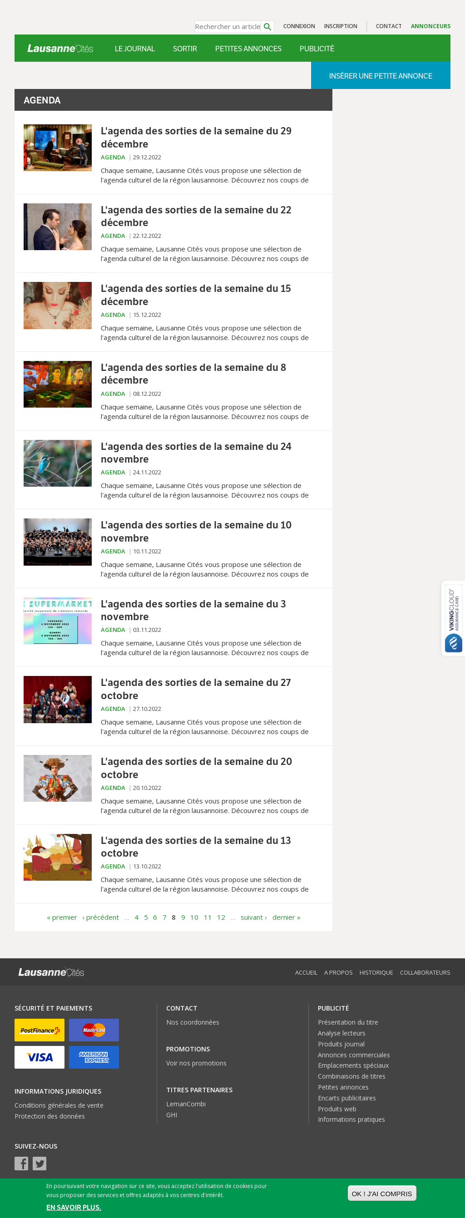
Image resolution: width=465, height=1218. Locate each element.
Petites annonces (248, 49)
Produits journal (341, 1044)
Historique (376, 972)
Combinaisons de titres (352, 1076)
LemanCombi (186, 1104)
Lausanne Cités (60, 48)
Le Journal (135, 49)
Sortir (185, 49)
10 (194, 917)
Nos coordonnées (192, 1022)
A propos (338, 972)
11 (208, 917)
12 (221, 917)
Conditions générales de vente (59, 1105)
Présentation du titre (348, 1022)
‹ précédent (100, 917)
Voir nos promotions (196, 1063)
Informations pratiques (351, 1119)
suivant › (254, 917)
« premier (62, 917)
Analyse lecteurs (342, 1033)
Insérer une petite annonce (380, 76)
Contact (389, 26)
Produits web (337, 1109)
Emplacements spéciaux (353, 1065)
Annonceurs (430, 26)
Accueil (306, 972)
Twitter (39, 1163)
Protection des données (50, 1116)
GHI (171, 1114)
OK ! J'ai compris (382, 1194)
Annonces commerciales (354, 1054)
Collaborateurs (425, 972)
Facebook (21, 1163)
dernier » (286, 917)
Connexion (299, 26)
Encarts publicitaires (347, 1098)
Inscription (340, 26)
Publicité (317, 49)
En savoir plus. (73, 1208)
